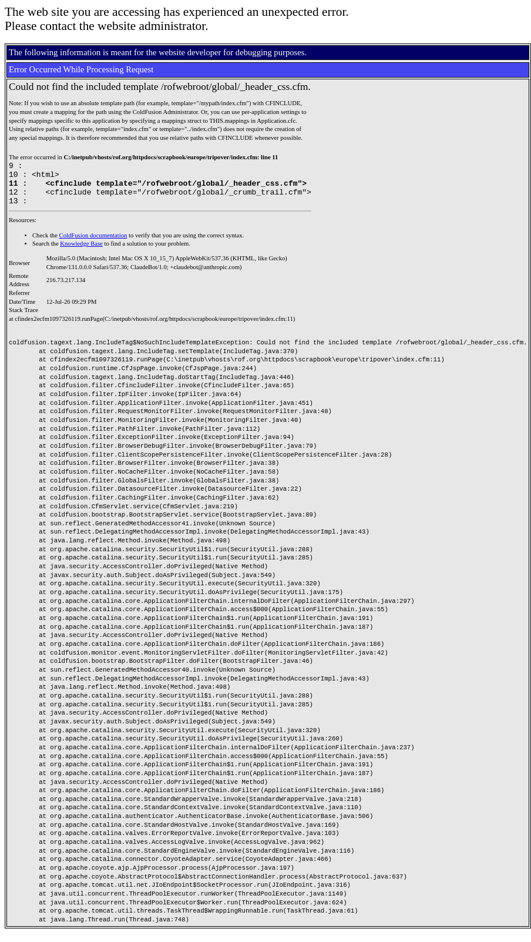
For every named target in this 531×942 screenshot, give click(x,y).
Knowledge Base (81, 252)
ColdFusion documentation (93, 244)
